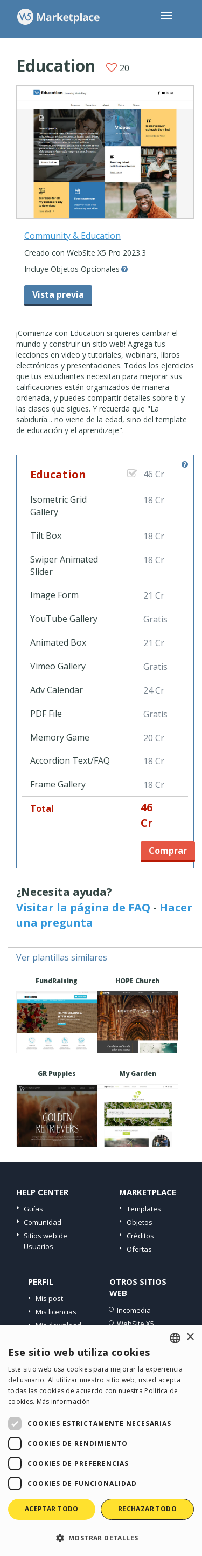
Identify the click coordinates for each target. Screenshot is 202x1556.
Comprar (168, 850)
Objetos (139, 1222)
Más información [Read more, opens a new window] (63, 1401)
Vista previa (58, 294)
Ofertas (139, 1249)
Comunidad (42, 1222)
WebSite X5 (135, 1323)
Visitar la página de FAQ (83, 907)
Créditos (140, 1235)
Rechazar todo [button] (147, 1508)
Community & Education (72, 236)
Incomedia (134, 1310)
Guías (33, 1209)
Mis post (49, 1298)
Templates (144, 1209)
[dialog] (101, 1440)
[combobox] (175, 1338)
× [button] (190, 1337)
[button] (101, 1537)
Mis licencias (56, 1312)
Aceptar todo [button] (52, 1508)
